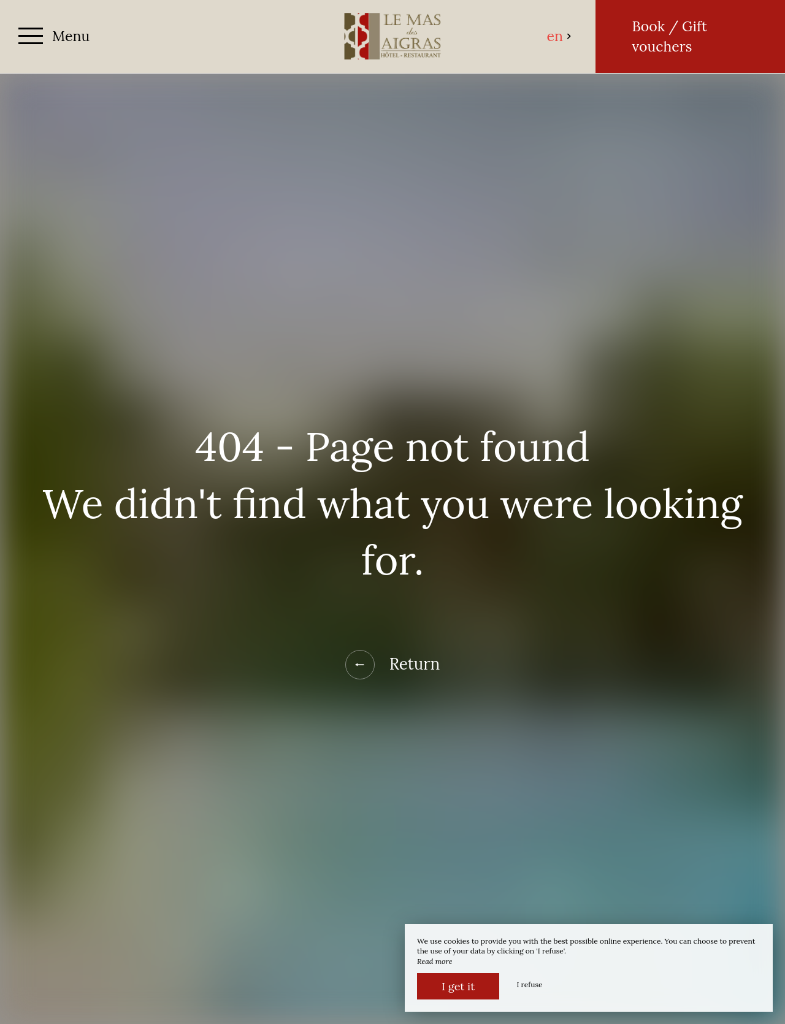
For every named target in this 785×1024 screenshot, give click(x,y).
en (559, 36)
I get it (458, 986)
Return (392, 664)
